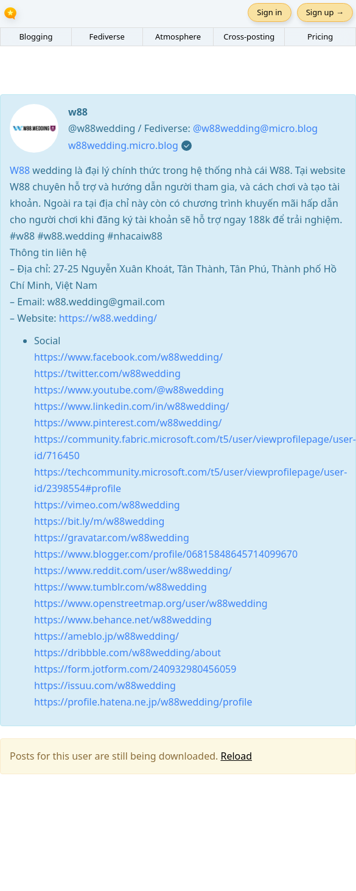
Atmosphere (178, 36)
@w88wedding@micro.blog (255, 128)
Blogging (35, 36)
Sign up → (325, 12)
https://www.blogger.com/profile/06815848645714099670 (166, 554)
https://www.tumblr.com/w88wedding (120, 587)
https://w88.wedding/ (108, 318)
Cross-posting (248, 36)
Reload (236, 756)
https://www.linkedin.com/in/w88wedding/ (131, 406)
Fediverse (107, 36)
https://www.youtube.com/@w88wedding (129, 390)
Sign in (269, 12)
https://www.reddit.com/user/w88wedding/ (133, 570)
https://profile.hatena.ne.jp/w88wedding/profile (143, 702)
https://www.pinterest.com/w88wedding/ (128, 422)
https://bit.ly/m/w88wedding (99, 521)
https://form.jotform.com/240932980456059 (135, 669)
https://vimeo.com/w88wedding (107, 504)
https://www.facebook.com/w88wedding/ (128, 357)
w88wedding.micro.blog (123, 145)
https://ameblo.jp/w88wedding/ (106, 636)
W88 (21, 170)
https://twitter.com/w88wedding (107, 373)
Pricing (320, 36)
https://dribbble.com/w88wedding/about (127, 652)
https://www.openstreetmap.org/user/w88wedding (151, 603)
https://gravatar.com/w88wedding (111, 537)
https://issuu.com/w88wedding (105, 685)
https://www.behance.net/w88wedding (123, 619)
